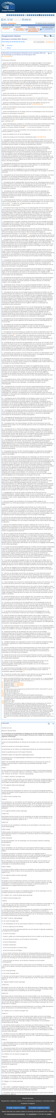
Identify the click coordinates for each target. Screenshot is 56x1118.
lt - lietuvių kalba (33, 15)
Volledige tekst (27, 19)
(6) (2, 686)
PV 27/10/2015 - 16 (20, 28)
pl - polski (41, 15)
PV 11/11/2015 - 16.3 (33, 28)
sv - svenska (53, 15)
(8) (2, 690)
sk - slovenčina (47, 15)
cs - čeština (11, 15)
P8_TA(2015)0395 (47, 28)
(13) (3, 696)
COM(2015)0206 (37, 104)
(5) (2, 685)
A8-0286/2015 (6, 28)
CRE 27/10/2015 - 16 (21, 30)
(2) (2, 682)
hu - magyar (35, 15)
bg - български (7, 15)
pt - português (43, 15)
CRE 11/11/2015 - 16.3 (34, 30)
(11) (3, 693)
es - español (9, 15)
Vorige (11, 19)
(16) (3, 703)
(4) (2, 684)
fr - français (23, 15)
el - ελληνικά (19, 15)
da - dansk (13, 15)
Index (4, 19)
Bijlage (9, 48)
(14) (3, 700)
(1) (2, 678)
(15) (3, 702)
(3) (2, 683)
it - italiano (29, 15)
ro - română (45, 15)
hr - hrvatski (27, 15)
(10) (3, 692)
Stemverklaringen (33, 31)
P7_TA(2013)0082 (19, 685)
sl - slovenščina (49, 15)
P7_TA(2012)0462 (19, 683)
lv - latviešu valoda (31, 15)
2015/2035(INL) (12, 23)
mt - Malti (37, 15)
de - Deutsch (15, 15)
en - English (21, 15)
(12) (3, 695)
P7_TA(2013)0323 (19, 684)
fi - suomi (51, 15)
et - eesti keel (17, 15)
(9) (2, 691)
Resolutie (9, 45)
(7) (2, 687)
